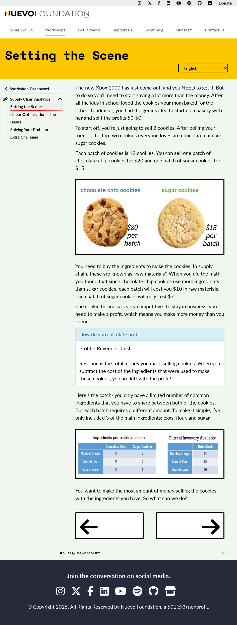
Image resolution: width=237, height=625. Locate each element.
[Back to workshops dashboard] (6, 89)
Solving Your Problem (29, 129)
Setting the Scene (26, 106)
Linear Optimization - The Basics (33, 118)
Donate (225, 3)
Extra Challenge (24, 137)
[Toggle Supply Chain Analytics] (60, 99)
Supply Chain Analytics (30, 99)
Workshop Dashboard (29, 88)
